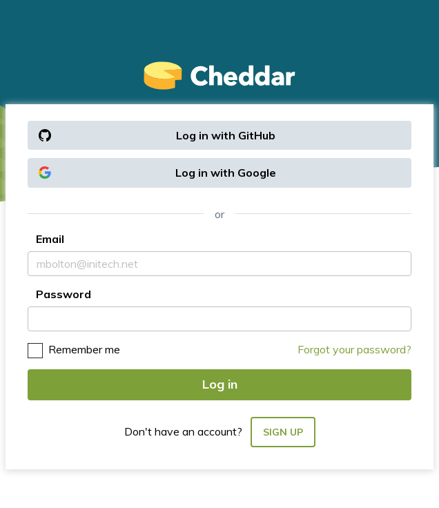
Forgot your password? (354, 349)
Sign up (283, 432)
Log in (219, 384)
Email (50, 239)
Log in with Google (157, 172)
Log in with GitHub (157, 135)
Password (63, 294)
